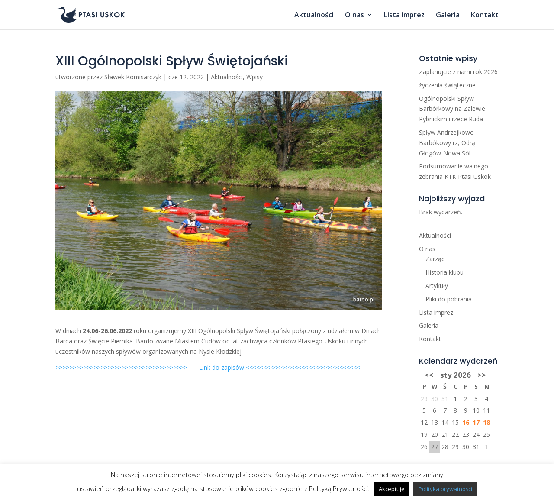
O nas (354, 15)
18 (486, 422)
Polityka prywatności (445, 489)
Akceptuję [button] (391, 489)
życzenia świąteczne (447, 85)
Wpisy (254, 77)
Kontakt (485, 15)
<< (429, 375)
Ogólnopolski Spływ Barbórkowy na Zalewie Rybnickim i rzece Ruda (452, 108)
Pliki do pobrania (448, 299)
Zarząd (435, 259)
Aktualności (314, 15)
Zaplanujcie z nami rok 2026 (458, 72)
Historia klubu (444, 272)
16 (465, 422)
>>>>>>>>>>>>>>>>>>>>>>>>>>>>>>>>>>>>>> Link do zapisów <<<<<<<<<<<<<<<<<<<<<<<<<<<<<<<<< (207, 367)
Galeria (448, 15)
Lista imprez (404, 15)
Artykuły (436, 285)
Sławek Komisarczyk (132, 77)
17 (476, 422)
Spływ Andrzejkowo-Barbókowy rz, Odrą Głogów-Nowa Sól (447, 142)
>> (481, 375)
